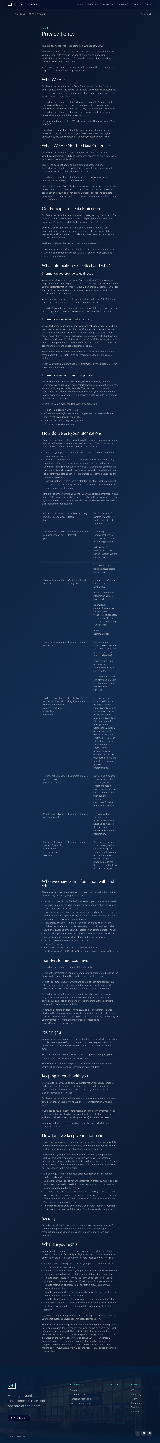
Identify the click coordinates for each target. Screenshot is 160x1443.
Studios (135, 1407)
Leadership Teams (79, 1394)
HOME (11, 14)
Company (136, 1394)
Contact (148, 4)
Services (107, 4)
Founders (74, 1390)
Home (80, 4)
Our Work (123, 4)
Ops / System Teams (80, 1403)
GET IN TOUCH (19, 1418)
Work (134, 1390)
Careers (135, 1411)
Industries (136, 1403)
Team (134, 1398)
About (137, 4)
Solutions (93, 4)
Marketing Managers (80, 1398)
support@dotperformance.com (93, 136)
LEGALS (21, 14)
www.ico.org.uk (105, 1257)
